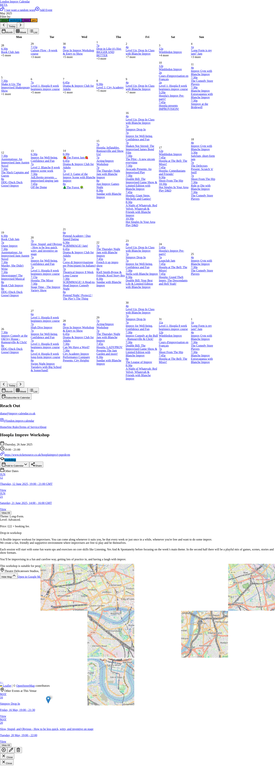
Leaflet (5, 685)
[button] (48, 700)
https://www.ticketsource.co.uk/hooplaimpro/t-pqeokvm (35, 454)
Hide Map (8, 575)
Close (7, 756)
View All (5, 512)
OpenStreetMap (25, 685)
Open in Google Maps (33, 576)
